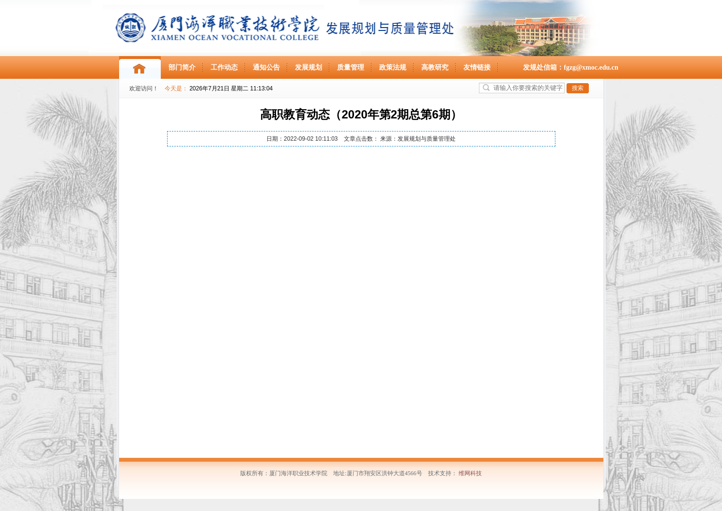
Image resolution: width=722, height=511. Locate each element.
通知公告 (266, 67)
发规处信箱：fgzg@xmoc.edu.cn (570, 67)
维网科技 (470, 473)
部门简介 (182, 67)
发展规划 (308, 67)
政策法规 (392, 67)
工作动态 (224, 67)
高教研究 (434, 67)
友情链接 (477, 67)
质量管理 (350, 67)
